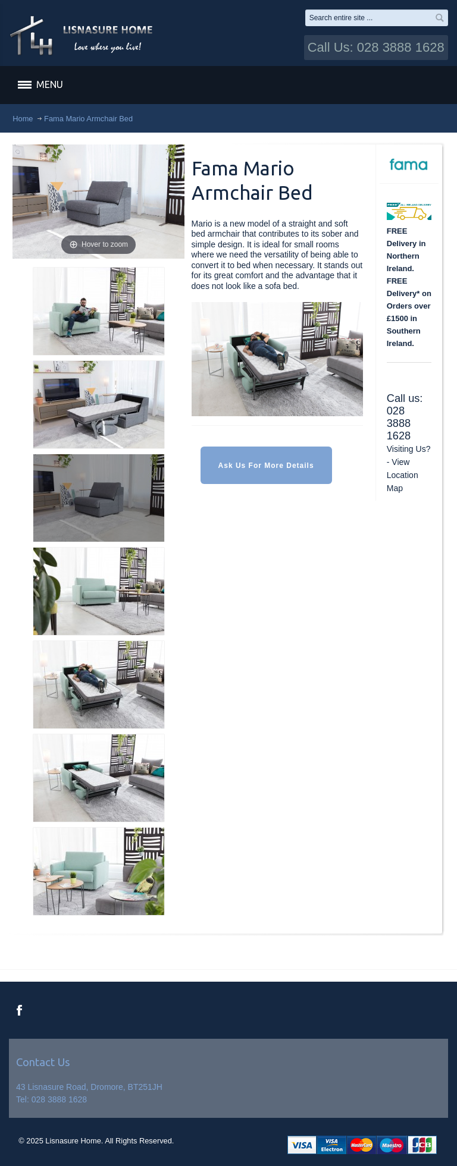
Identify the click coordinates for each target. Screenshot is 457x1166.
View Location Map (402, 475)
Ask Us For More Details (266, 465)
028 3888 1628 (399, 423)
